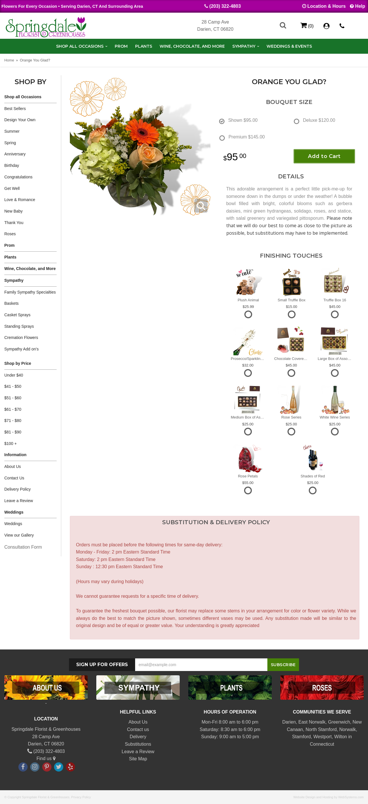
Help (360, 6)
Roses (10, 234)
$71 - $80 (12, 420)
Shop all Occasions (79, 46)
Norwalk (347, 729)
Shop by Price (17, 363)
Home (9, 60)
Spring (10, 142)
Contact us (138, 729)
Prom (121, 46)
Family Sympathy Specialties (30, 292)
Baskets (11, 303)
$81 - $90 (12, 432)
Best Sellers (15, 108)
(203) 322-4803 (225, 6)
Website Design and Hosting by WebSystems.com (328, 797)
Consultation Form (23, 547)
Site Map (138, 758)
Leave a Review (18, 500)
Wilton (340, 736)
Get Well (12, 188)
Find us (46, 758)
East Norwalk (311, 722)
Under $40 (13, 375)
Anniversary (15, 154)
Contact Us (14, 478)
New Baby (13, 211)
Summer (12, 131)
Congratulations (18, 177)
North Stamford (321, 729)
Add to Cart (324, 156)
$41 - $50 (12, 386)
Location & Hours (326, 6)
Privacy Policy (81, 797)
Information (15, 454)
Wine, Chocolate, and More (192, 46)
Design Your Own (19, 119)
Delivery (138, 736)
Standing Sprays (19, 326)
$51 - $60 (12, 398)
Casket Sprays (17, 315)
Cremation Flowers (21, 337)
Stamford (301, 736)
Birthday (11, 165)
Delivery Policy (17, 489)
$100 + (10, 443)
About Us (12, 466)
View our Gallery (19, 535)
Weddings (14, 512)
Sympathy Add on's (21, 349)
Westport (322, 736)
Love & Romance (19, 199)
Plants (143, 46)
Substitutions (138, 744)
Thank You (13, 222)
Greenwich (339, 722)
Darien (289, 722)
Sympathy (243, 46)
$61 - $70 (12, 409)
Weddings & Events (289, 46)
